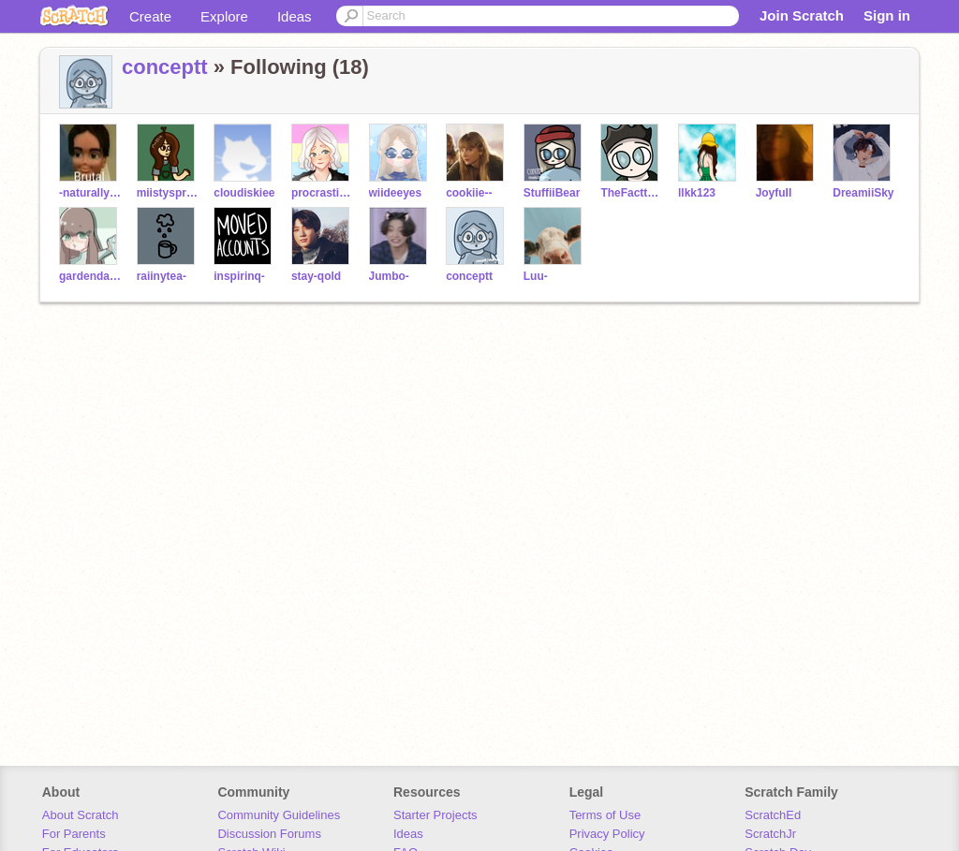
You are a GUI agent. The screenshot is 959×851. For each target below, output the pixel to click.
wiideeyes (395, 192)
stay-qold (316, 276)
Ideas (294, 16)
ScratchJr (770, 834)
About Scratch (80, 815)
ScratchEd (773, 815)
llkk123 (697, 192)
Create (150, 16)
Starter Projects (435, 815)
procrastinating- (322, 192)
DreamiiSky (863, 192)
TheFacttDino (631, 192)
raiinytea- (161, 276)
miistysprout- (168, 192)
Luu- (536, 276)
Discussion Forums (269, 834)
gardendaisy (90, 276)
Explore (224, 16)
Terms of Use (605, 815)
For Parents (74, 834)
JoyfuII (774, 192)
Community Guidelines (278, 815)
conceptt (165, 67)
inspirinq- (239, 276)
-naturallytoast (90, 192)
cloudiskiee (244, 192)
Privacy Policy (607, 834)
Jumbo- (389, 276)
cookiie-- (469, 192)
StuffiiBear (552, 192)
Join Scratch (802, 15)
